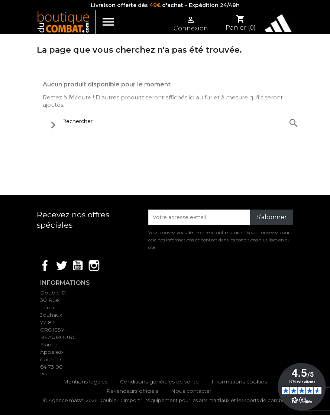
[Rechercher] (172, 121)
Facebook (45, 265)
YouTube (77, 265)
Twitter (61, 265)
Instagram (94, 265)
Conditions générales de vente (159, 381)
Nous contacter (191, 391)
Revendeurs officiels (132, 391)
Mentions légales (85, 381)
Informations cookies (239, 381)
